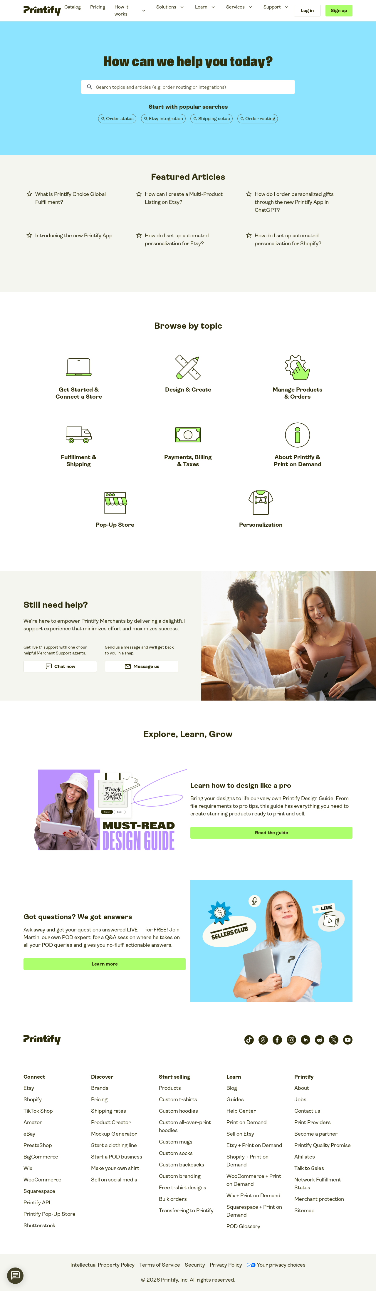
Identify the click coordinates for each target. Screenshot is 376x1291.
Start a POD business (116, 1157)
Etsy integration (166, 118)
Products (170, 1088)
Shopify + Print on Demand (247, 1161)
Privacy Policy (226, 1265)
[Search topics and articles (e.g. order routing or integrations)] (188, 87)
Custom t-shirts (178, 1099)
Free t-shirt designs (182, 1188)
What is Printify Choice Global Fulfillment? (70, 198)
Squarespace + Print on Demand (254, 1211)
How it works (121, 10)
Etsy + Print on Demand (254, 1145)
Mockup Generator (114, 1134)
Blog (231, 1088)
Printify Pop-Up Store (49, 1214)
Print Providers (312, 1122)
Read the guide (271, 832)
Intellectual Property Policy (102, 1265)
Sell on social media (114, 1180)
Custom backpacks (181, 1165)
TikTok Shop (38, 1111)
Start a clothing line (114, 1145)
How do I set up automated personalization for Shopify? (288, 239)
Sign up (339, 10)
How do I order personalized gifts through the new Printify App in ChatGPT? (294, 202)
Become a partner (316, 1134)
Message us (146, 666)
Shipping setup (214, 118)
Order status (120, 118)
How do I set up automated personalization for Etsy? (177, 239)
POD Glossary (243, 1226)
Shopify (33, 1099)
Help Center (241, 1111)
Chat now (64, 666)
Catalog (72, 7)
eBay (29, 1134)
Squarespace (39, 1191)
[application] (15, 1275)
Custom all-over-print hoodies (185, 1126)
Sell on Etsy (240, 1134)
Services (235, 7)
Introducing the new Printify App (74, 236)
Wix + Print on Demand (253, 1195)
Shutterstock (39, 1225)
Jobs (300, 1099)
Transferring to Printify (186, 1210)
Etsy (29, 1088)
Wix (28, 1168)
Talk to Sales (309, 1168)
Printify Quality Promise (322, 1145)
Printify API (37, 1203)
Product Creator (111, 1122)
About (301, 1088)
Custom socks (176, 1153)
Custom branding (180, 1176)
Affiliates (304, 1157)
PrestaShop (38, 1145)
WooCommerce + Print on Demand (253, 1180)
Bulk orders (173, 1199)
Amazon (33, 1122)
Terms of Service (159, 1265)
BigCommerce (41, 1157)
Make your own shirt (115, 1168)
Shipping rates (108, 1111)
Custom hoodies (178, 1111)
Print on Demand (246, 1122)
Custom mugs (175, 1142)
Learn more (105, 964)
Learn (201, 7)
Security (195, 1265)
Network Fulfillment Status (317, 1184)
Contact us (307, 1111)
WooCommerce (42, 1180)
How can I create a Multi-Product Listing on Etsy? (184, 198)
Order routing (260, 118)
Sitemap (304, 1210)
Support (272, 7)
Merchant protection (319, 1199)
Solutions (166, 7)
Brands (99, 1088)
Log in (307, 10)
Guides (235, 1099)
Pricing (97, 7)
